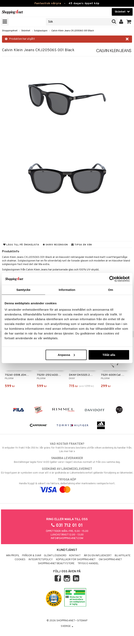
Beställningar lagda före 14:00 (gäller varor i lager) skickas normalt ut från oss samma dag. (67, 460)
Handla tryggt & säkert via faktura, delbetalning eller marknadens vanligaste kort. (67, 485)
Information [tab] (67, 289)
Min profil (12, 555)
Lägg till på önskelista (21, 244)
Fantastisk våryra (48, 3)
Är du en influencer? (98, 555)
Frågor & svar (31, 555)
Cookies (20, 559)
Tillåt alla (108, 354)
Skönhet (25, 30)
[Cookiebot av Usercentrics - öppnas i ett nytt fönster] (112, 279)
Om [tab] (110, 289)
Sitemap (82, 620)
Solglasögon (40, 30)
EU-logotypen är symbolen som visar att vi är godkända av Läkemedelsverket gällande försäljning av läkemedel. (67, 471)
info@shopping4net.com (67, 538)
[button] (129, 22)
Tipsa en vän (81, 244)
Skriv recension (55, 244)
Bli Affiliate (122, 555)
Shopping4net (9, 30)
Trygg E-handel (88, 563)
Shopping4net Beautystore (56, 563)
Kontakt (75, 555)
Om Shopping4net (110, 559)
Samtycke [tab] (23, 289)
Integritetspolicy (41, 559)
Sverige (67, 626)
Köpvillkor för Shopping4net (75, 559)
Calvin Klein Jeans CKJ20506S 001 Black (72, 30)
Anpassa (66, 354)
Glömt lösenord (55, 555)
